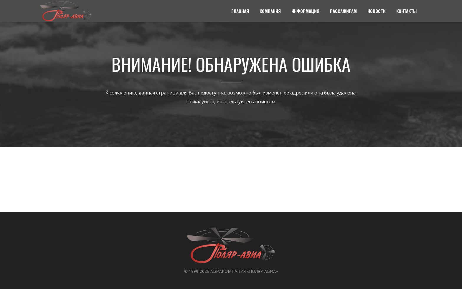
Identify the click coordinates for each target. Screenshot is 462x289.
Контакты (406, 11)
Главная (240, 11)
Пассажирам (343, 11)
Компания (270, 11)
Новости (376, 11)
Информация (305, 11)
